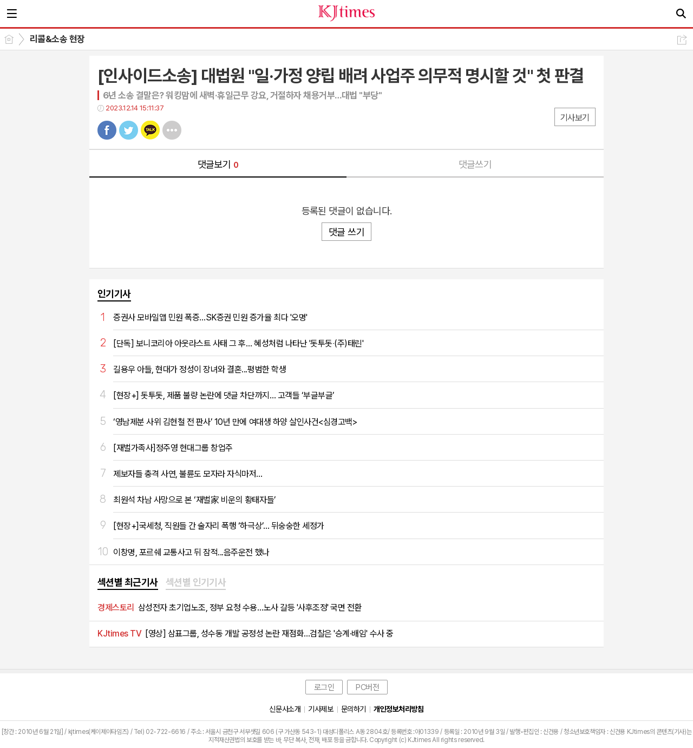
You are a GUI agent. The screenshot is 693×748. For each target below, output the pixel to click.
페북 (106, 130)
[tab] (128, 583)
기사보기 (575, 118)
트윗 (128, 130)
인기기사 (114, 293)
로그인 (324, 687)
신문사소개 (284, 709)
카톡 (150, 130)
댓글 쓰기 (346, 232)
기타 (171, 130)
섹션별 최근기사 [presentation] (127, 582)
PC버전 (367, 687)
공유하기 (682, 40)
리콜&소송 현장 (57, 39)
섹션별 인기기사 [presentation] (196, 582)
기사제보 (320, 709)
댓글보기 (218, 164)
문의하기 (353, 709)
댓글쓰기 (475, 164)
